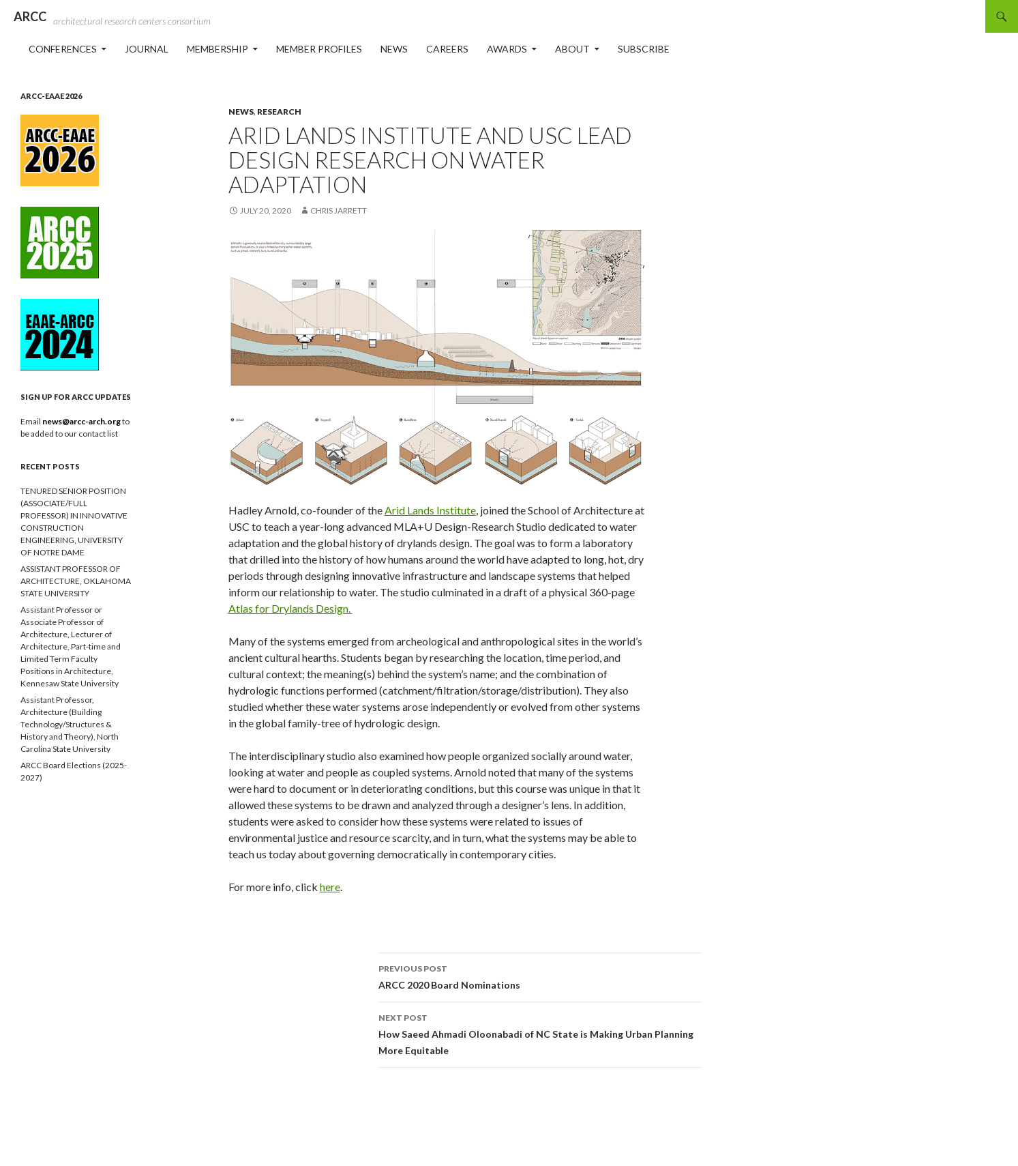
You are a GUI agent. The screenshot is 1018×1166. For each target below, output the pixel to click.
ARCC (30, 16)
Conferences (63, 49)
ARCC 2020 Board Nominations (540, 976)
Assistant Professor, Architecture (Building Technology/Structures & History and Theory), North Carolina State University (69, 724)
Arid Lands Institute (430, 510)
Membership (217, 49)
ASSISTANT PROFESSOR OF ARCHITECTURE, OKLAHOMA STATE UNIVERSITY (75, 581)
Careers (447, 49)
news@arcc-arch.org (82, 421)
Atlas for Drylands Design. (290, 608)
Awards (507, 49)
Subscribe (644, 49)
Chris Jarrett (338, 210)
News (394, 49)
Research (279, 111)
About (572, 49)
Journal (146, 49)
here (330, 886)
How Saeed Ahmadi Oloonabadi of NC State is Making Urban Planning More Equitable (540, 1033)
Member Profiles (319, 49)
